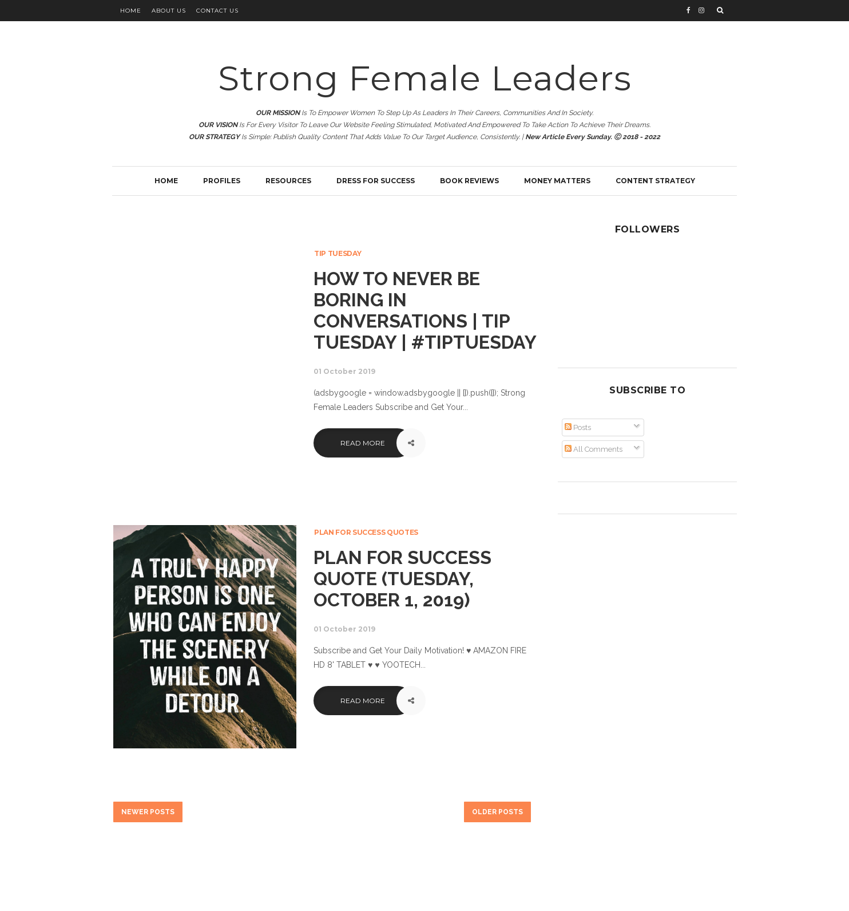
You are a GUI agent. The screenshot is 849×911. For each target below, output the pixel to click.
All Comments (593, 449)
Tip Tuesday (337, 253)
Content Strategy (655, 180)
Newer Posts (147, 812)
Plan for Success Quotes (366, 532)
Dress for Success (375, 180)
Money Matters (557, 180)
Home (130, 10)
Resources (288, 180)
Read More (362, 443)
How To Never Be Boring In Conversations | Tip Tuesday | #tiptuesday (425, 310)
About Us (169, 10)
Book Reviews (469, 180)
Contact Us (217, 10)
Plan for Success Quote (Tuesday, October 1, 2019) (402, 578)
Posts (578, 427)
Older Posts (497, 812)
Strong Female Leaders (425, 78)
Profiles (221, 180)
